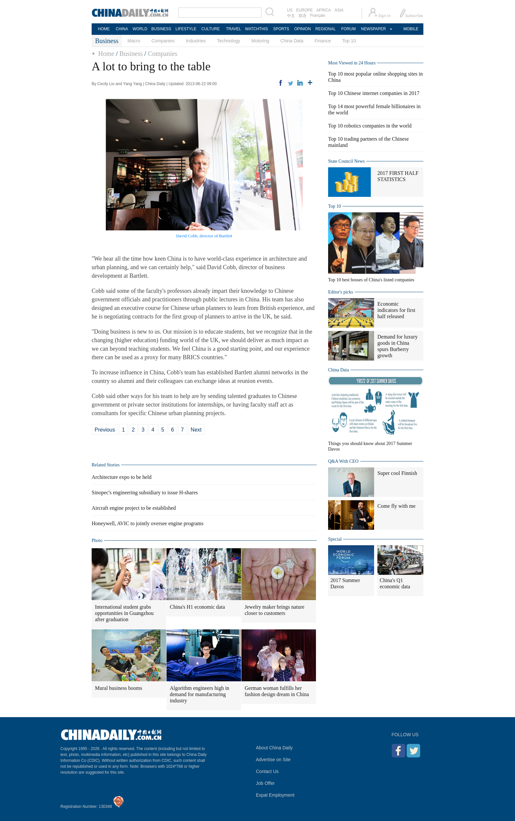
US (290, 10)
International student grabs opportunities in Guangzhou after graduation (124, 613)
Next (196, 430)
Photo (97, 540)
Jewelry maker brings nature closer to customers (274, 610)
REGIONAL (325, 29)
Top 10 (349, 40)
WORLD (140, 29)
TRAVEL (233, 29)
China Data (291, 40)
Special (335, 539)
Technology (228, 40)
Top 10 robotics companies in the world (370, 126)
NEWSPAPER (373, 29)
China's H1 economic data (197, 607)
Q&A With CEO (343, 461)
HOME (104, 29)
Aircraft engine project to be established (134, 508)
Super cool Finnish (397, 473)
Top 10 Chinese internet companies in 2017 (373, 93)
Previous (105, 430)
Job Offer (265, 783)
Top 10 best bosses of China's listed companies (371, 279)
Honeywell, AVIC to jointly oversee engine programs (148, 523)
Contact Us (267, 771)
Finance (323, 40)
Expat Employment (275, 795)
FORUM (348, 29)
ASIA (338, 10)
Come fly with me (396, 506)
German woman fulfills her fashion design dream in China (277, 691)
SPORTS (281, 29)
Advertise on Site (273, 759)
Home (106, 53)
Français (317, 15)
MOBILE (410, 29)
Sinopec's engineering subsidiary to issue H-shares (145, 492)
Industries (196, 40)
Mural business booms (118, 688)
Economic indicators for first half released (396, 310)
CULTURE (210, 29)
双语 (302, 15)
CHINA (122, 29)
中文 (291, 15)
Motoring (260, 40)
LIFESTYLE (185, 29)
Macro (133, 40)
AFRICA (323, 10)
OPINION (302, 29)
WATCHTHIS (256, 29)
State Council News (346, 161)
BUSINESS (161, 29)
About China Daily (274, 747)
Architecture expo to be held (121, 477)
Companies (163, 40)
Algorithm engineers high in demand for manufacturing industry (199, 694)
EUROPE (304, 10)
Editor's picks (340, 292)
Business (131, 53)
